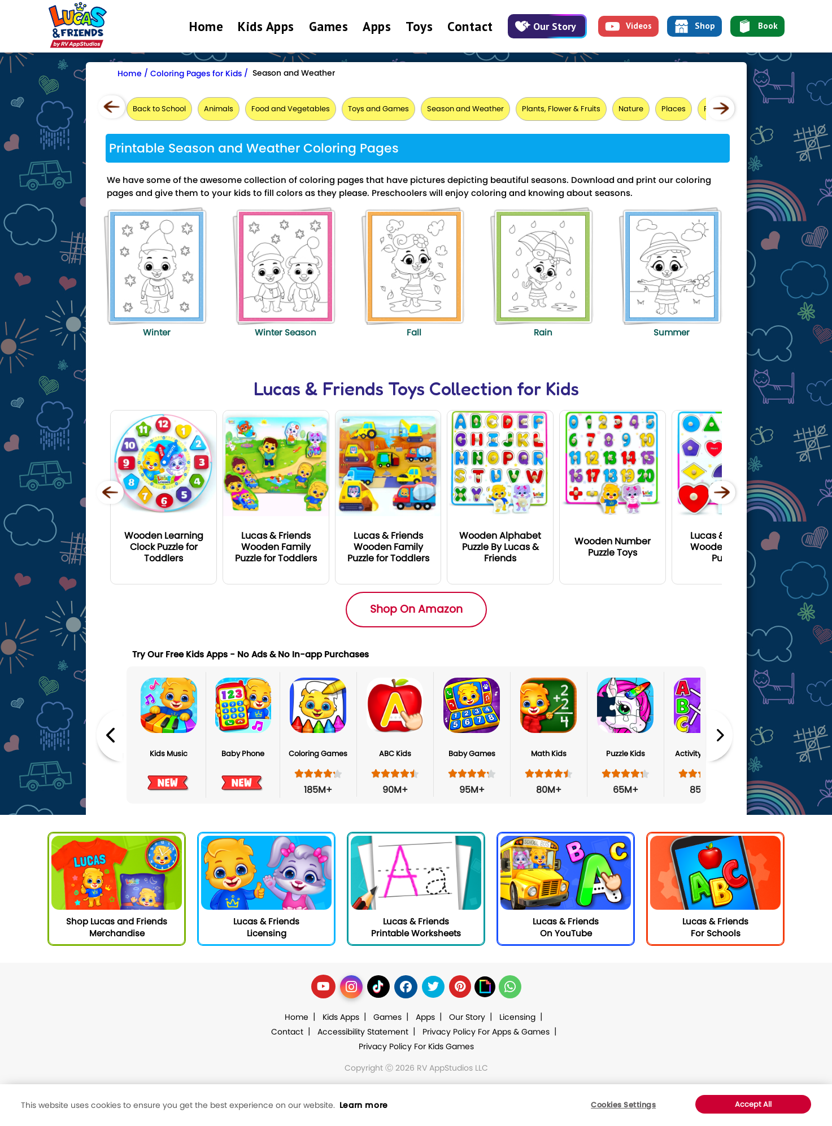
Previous (110, 735)
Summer (672, 332)
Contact (470, 26)
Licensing (517, 1017)
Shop (694, 26)
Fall (414, 332)
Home (206, 26)
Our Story (545, 26)
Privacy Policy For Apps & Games (486, 1031)
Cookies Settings (623, 1104)
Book (757, 26)
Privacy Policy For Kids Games (416, 1046)
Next (720, 735)
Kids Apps (266, 26)
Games (329, 26)
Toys (419, 26)
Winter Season (285, 332)
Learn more (363, 1105)
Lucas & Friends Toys (339, 389)
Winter (157, 332)
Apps (377, 26)
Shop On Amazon (416, 609)
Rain (543, 332)
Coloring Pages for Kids (196, 73)
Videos (628, 26)
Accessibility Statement (362, 1031)
